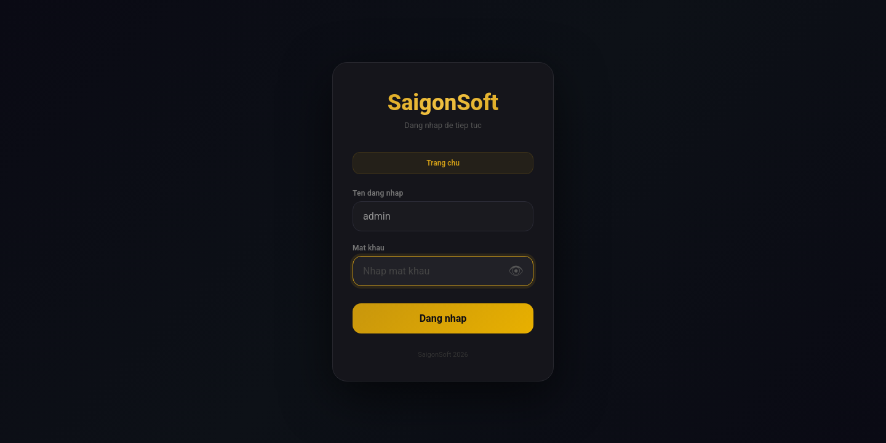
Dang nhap (443, 318)
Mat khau (369, 248)
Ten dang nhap (378, 193)
